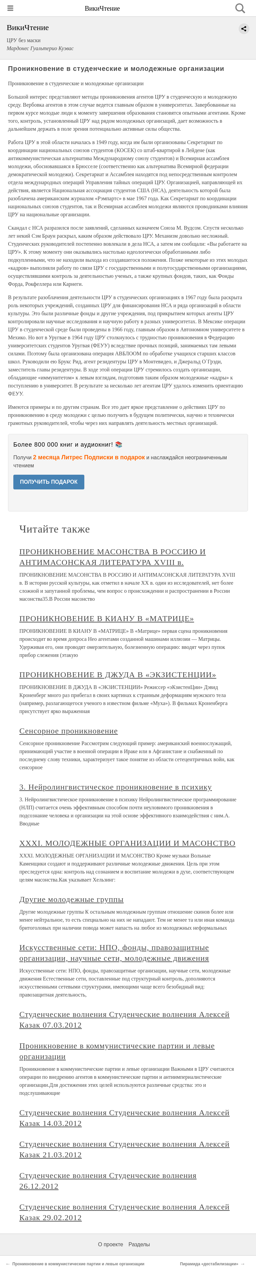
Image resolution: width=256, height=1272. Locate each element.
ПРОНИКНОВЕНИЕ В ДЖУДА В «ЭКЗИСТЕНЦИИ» (117, 674)
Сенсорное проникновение (68, 730)
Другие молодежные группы (71, 899)
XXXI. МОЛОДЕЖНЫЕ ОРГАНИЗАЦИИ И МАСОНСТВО (127, 843)
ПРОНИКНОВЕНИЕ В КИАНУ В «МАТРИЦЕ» (106, 618)
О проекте (110, 1244)
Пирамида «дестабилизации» (209, 1264)
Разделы (139, 1244)
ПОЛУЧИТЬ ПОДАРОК (49, 482)
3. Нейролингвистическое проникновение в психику (115, 787)
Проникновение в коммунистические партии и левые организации (78, 1264)
